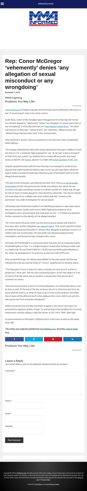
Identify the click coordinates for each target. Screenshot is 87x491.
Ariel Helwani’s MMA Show (57, 126)
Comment (10, 370)
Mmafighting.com (48, 329)
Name (8, 400)
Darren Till (30, 159)
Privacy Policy (46, 479)
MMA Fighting (13, 97)
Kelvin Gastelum (60, 159)
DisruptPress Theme (52, 484)
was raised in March (45, 226)
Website (9, 426)
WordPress (38, 484)
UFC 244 (75, 159)
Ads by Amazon (77, 105)
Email (8, 413)
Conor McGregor (12, 110)
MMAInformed (45, 3)
